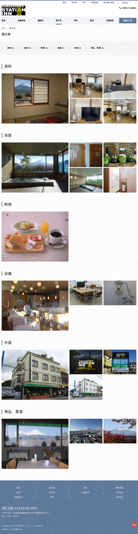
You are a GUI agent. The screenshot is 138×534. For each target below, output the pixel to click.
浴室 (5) (24, 48)
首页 (18, 488)
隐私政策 (120, 488)
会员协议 (120, 497)
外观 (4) (74, 48)
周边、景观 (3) (94, 48)
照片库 (52, 492)
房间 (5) (8, 48)
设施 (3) (58, 48)
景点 (86, 488)
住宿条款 (120, 492)
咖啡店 (52, 488)
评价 (52, 497)
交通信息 (86, 492)
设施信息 (18, 497)
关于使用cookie (17, 529)
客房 (18, 492)
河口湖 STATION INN (19, 508)
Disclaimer (5, 529)
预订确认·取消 (109, 2)
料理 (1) (41, 48)
